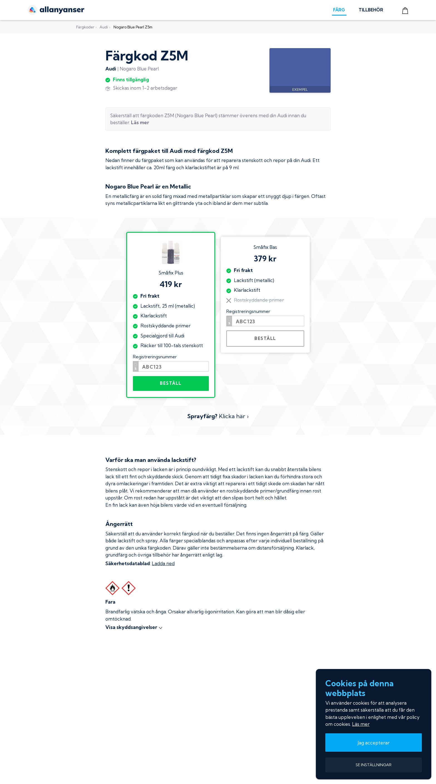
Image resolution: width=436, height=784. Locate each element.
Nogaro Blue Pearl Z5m (132, 27)
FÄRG (339, 10)
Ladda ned (163, 563)
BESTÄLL (171, 383)
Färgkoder (85, 27)
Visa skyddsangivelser (134, 627)
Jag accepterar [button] (374, 743)
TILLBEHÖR (371, 10)
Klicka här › (218, 416)
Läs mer (361, 724)
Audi (104, 27)
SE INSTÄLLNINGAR (374, 765)
